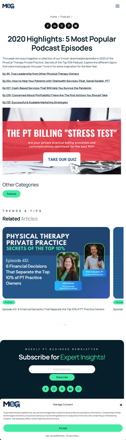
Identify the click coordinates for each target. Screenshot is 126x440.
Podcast (11, 193)
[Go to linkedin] (70, 389)
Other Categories (20, 184)
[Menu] (118, 6)
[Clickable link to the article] (56, 269)
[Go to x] (62, 389)
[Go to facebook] (45, 389)
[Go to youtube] (78, 389)
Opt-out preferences (55, 435)
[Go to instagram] (54, 389)
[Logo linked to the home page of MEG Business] (8, 6)
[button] (121, 404)
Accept (63, 428)
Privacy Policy (72, 435)
